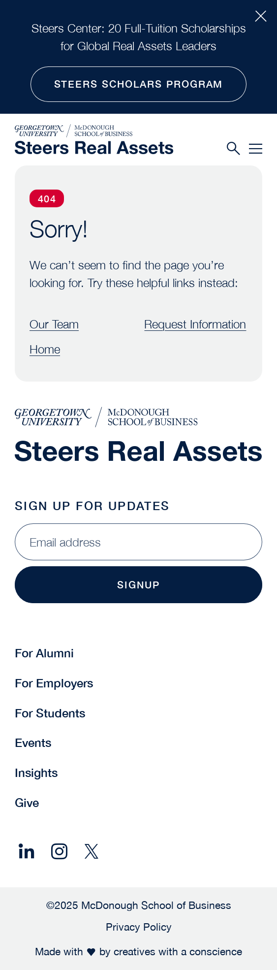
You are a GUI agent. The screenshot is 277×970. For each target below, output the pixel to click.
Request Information (195, 324)
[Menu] (255, 148)
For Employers (54, 683)
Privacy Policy (139, 927)
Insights (36, 772)
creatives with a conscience (178, 951)
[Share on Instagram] (59, 852)
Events (33, 742)
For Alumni (44, 653)
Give (27, 802)
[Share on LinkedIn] (26, 852)
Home (45, 349)
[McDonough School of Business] (94, 130)
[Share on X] (91, 852)
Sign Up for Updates (92, 506)
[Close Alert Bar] (261, 16)
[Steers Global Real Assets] (94, 147)
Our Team (54, 324)
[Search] (233, 148)
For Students (50, 713)
